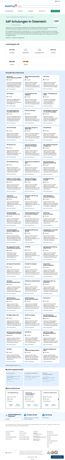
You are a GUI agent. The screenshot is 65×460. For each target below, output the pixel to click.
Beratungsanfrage (24, 437)
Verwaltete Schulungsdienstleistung (39, 436)
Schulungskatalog (9, 11)
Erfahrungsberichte (52, 441)
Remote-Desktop (42, 32)
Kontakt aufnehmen (57, 457)
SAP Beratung (45, 417)
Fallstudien (22, 435)
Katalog (8, 433)
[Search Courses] (39, 7)
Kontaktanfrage (55, 11)
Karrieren (49, 443)
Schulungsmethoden (11, 437)
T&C (48, 447)
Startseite (7, 17)
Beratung (20, 11)
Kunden (49, 439)
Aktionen (8, 435)
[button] (58, 399)
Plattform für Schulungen (36, 439)
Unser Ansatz (23, 433)
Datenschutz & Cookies (32, 457)
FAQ (48, 445)
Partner (49, 437)
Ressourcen (9, 439)
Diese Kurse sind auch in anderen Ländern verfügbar (31, 418)
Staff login (32, 459)
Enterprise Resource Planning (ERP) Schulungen (19, 17)
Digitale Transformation (37, 433)
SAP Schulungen (31, 17)
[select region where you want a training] (14, 419)
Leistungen (30, 11)
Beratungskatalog (24, 439)
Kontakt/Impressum (52, 435)
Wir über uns (42, 11)
